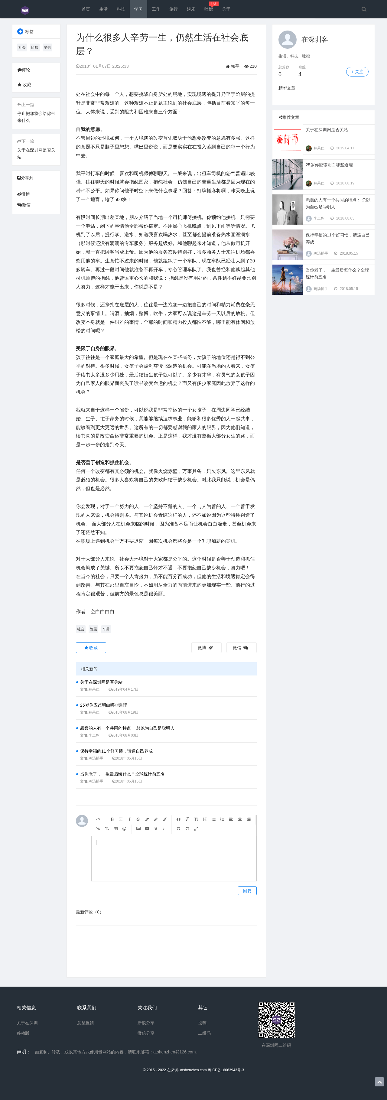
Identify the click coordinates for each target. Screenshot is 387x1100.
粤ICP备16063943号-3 (226, 1070)
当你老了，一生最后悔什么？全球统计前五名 (122, 774)
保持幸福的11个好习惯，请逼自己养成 (116, 751)
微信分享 (146, 1033)
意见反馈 (85, 1022)
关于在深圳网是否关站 (101, 682)
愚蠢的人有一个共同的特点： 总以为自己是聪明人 (127, 728)
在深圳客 (314, 39)
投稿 (202, 1022)
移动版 (23, 1033)
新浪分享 (146, 1022)
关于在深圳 (27, 1022)
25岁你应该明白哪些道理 (103, 705)
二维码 (204, 1033)
